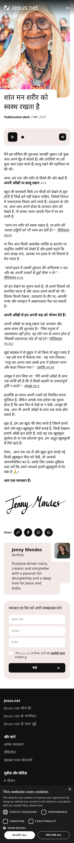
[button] (37, 828)
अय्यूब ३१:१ (31, 385)
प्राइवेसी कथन (58, 653)
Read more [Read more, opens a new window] (36, 805)
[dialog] (37, 814)
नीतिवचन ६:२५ (13, 277)
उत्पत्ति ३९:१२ (45, 367)
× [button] (69, 789)
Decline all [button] (54, 835)
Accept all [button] (19, 835)
